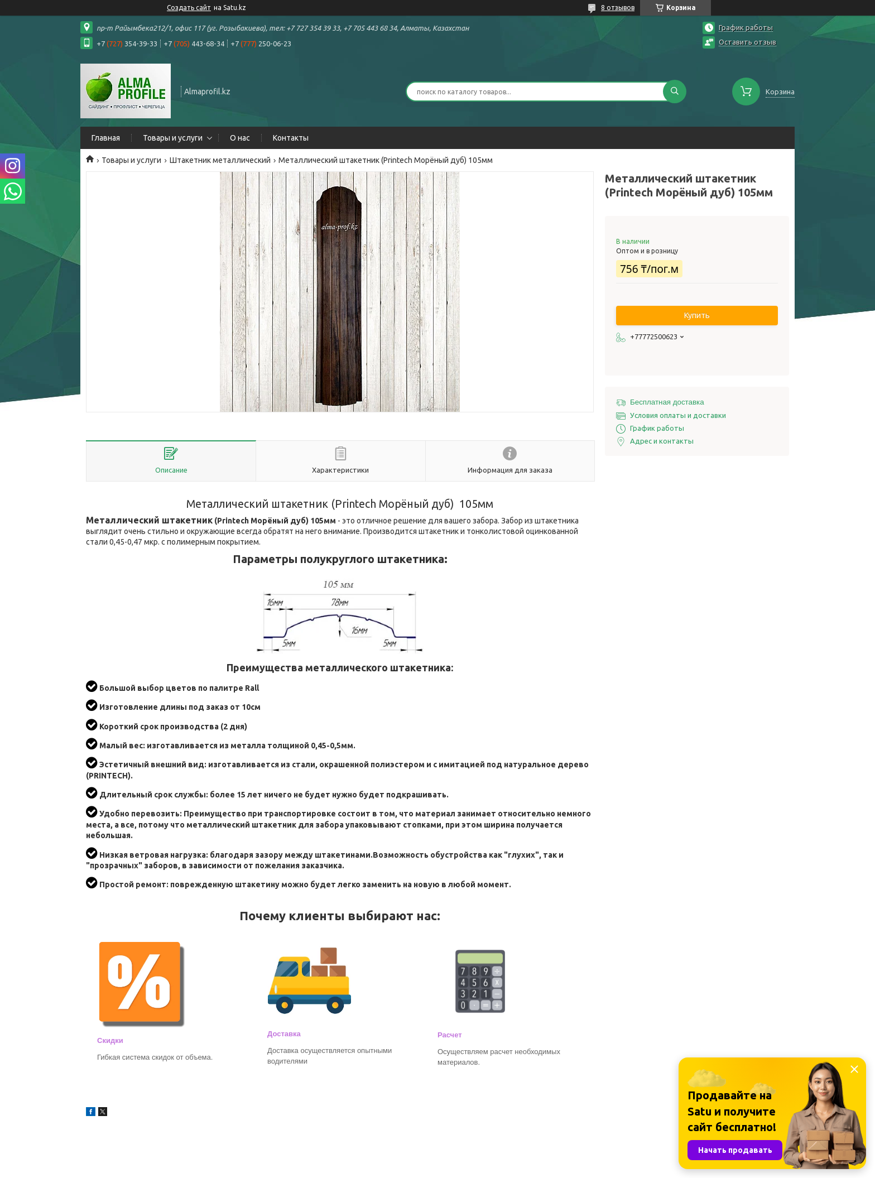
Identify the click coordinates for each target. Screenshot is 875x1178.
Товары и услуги (173, 138)
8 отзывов (617, 7)
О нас (240, 138)
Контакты (291, 138)
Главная (106, 138)
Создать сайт (189, 7)
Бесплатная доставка (667, 402)
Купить (697, 315)
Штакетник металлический (220, 160)
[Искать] (674, 91)
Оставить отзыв (747, 42)
